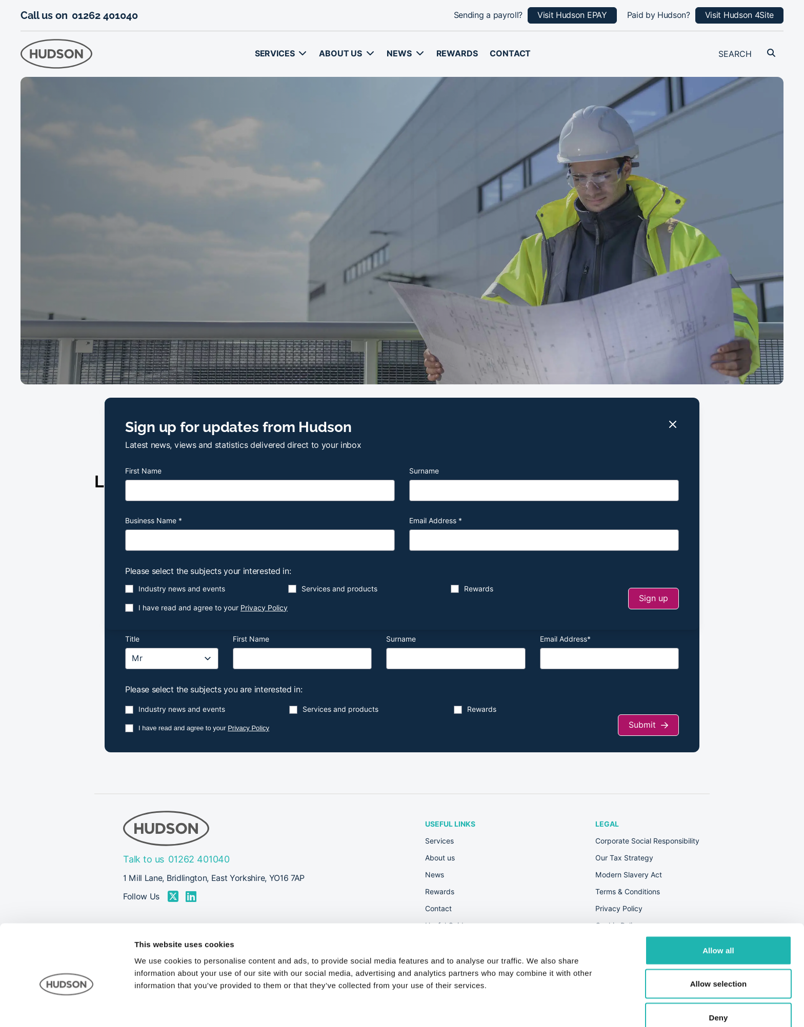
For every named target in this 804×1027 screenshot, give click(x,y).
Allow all (718, 900)
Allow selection (718, 934)
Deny (718, 967)
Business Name (153, 521)
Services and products (339, 589)
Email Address (435, 521)
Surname (424, 471)
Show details (538, 1006)
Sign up (653, 598)
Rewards (478, 589)
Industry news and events (181, 589)
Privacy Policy (264, 608)
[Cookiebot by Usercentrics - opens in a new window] (66, 1007)
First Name (143, 471)
